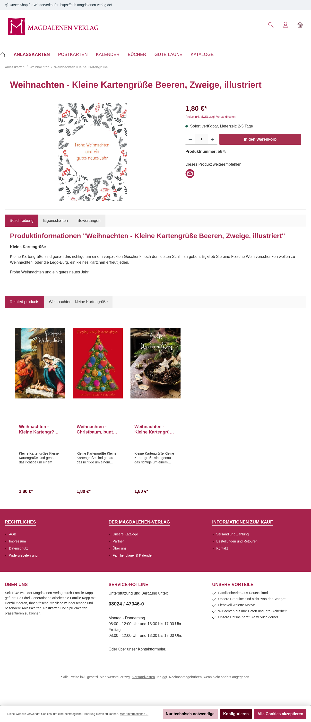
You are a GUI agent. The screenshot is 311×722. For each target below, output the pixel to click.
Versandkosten (143, 677)
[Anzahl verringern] (190, 139)
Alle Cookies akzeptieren (280, 714)
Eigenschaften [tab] (55, 220)
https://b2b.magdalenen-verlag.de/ (86, 5)
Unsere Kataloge (125, 534)
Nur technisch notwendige (190, 714)
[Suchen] (271, 25)
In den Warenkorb (260, 139)
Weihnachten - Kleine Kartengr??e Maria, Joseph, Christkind (39, 429)
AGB (12, 534)
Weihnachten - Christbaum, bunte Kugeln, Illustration (96, 429)
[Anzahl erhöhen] (213, 139)
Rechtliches (20, 522)
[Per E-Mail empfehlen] (189, 173)
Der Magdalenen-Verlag (139, 522)
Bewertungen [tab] (89, 220)
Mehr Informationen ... (134, 714)
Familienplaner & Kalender (133, 555)
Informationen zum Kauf (242, 522)
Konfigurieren (236, 714)
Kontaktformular (151, 649)
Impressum (17, 541)
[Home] (4, 54)
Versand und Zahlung (232, 534)
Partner (118, 541)
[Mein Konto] (285, 25)
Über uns (120, 548)
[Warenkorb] (300, 25)
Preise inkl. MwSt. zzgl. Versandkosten (210, 116)
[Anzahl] (201, 139)
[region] (93, 152)
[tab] (21, 221)
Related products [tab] (24, 302)
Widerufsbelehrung (23, 555)
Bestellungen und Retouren (237, 541)
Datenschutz (18, 548)
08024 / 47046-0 (126, 603)
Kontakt (222, 548)
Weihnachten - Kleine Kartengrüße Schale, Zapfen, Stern (154, 429)
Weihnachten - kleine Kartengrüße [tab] (78, 302)
